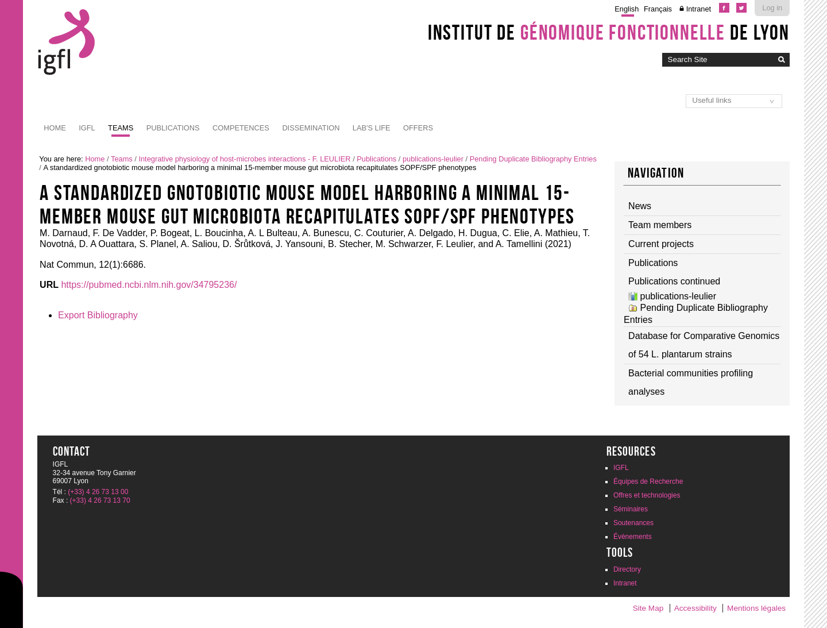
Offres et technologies (647, 495)
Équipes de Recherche (648, 481)
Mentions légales (756, 608)
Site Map (648, 608)
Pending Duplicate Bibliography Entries (533, 159)
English (627, 9)
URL (49, 285)
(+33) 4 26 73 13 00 (98, 492)
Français (658, 9)
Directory (627, 569)
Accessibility (695, 608)
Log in (772, 7)
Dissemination (310, 128)
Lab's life (372, 128)
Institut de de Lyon (609, 32)
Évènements (632, 537)
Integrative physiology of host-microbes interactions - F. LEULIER (244, 159)
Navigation (656, 172)
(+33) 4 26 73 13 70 (100, 500)
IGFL (87, 128)
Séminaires (630, 509)
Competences (240, 128)
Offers (418, 128)
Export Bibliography (98, 315)
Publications (173, 128)
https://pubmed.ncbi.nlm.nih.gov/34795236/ (149, 285)
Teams (120, 128)
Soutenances (633, 523)
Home (54, 128)
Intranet (698, 9)
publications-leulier (433, 159)
